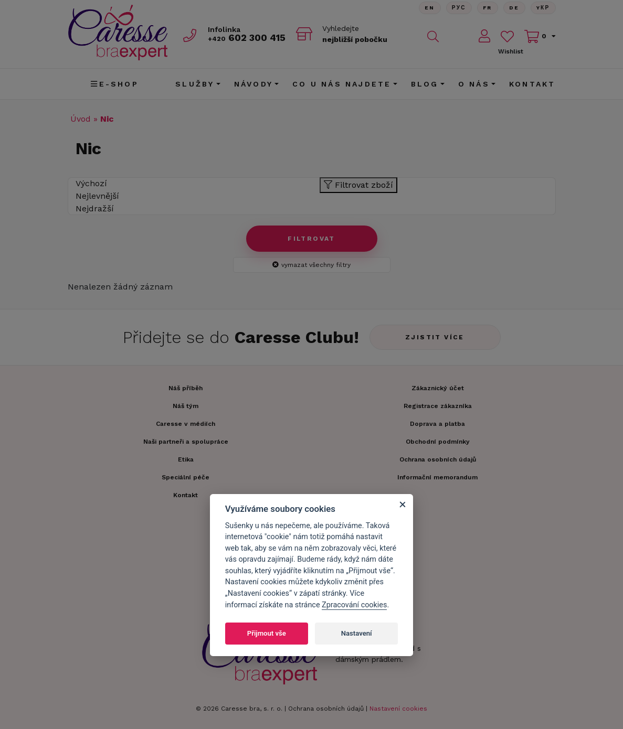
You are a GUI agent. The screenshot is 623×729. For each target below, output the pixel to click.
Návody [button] (253, 84)
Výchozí (91, 183)
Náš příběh (185, 388)
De (514, 7)
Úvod (80, 119)
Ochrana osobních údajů (326, 708)
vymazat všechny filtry (311, 265)
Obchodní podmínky (438, 441)
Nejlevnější (97, 196)
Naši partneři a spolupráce (185, 441)
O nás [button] (474, 84)
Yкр (543, 7)
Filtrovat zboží (358, 185)
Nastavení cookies (398, 708)
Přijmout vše (266, 633)
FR (487, 7)
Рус (459, 7)
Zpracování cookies (354, 605)
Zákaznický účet (437, 388)
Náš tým (185, 406)
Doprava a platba (437, 423)
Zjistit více (434, 337)
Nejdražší (95, 208)
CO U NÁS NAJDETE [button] (341, 84)
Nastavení (356, 633)
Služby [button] (194, 84)
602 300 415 (247, 37)
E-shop (114, 84)
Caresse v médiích (185, 423)
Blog (425, 84)
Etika (186, 459)
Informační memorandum (437, 477)
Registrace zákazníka (438, 406)
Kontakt (532, 84)
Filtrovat (311, 238)
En (430, 7)
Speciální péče (185, 477)
